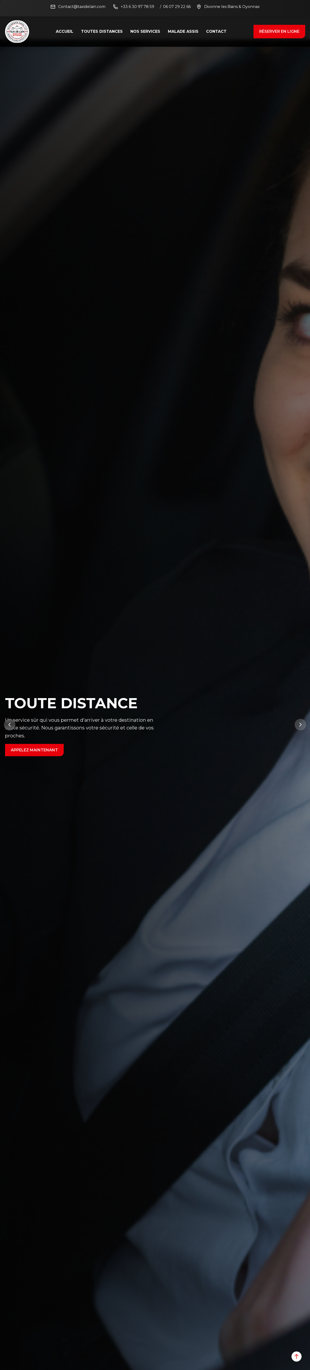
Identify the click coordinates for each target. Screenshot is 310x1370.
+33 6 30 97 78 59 (137, 6)
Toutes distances (102, 31)
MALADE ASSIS (183, 31)
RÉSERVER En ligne (279, 31)
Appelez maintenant (34, 750)
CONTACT (216, 31)
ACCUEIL (64, 31)
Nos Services (145, 31)
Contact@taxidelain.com (81, 6)
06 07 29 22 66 (177, 6)
